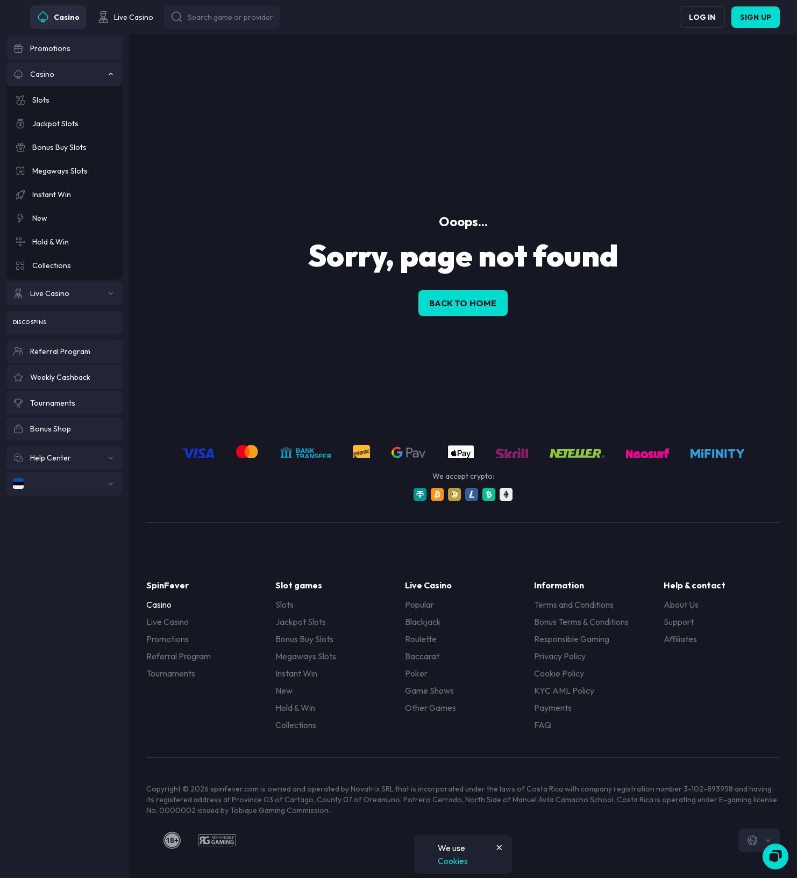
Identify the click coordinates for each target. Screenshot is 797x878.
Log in (702, 17)
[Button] (222, 17)
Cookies (453, 860)
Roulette (421, 639)
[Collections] (64, 265)
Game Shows (429, 690)
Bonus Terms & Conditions (581, 621)
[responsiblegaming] (217, 840)
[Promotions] (64, 48)
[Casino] (64, 74)
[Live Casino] (64, 293)
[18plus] (172, 840)
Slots (284, 604)
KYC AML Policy (564, 690)
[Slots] (64, 100)
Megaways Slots (305, 656)
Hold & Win (295, 707)
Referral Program (178, 656)
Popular (419, 604)
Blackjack (423, 621)
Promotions (167, 639)
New (284, 690)
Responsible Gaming (571, 639)
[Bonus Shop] (64, 429)
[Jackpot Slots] (64, 123)
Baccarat (422, 656)
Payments (553, 707)
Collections (295, 724)
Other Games (430, 707)
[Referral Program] (64, 351)
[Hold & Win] (64, 242)
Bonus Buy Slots (304, 639)
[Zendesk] (775, 856)
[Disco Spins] (64, 322)
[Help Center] (64, 458)
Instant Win (296, 673)
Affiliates (680, 639)
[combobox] (759, 840)
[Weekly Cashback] (64, 377)
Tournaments (170, 673)
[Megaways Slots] (64, 171)
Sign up (755, 17)
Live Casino (167, 621)
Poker (416, 673)
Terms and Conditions (574, 604)
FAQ (542, 724)
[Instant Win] (64, 194)
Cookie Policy (559, 673)
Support (679, 621)
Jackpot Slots (300, 621)
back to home (462, 303)
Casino (159, 604)
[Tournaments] (64, 403)
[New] (64, 218)
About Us (681, 604)
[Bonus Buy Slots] (64, 147)
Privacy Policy (560, 656)
